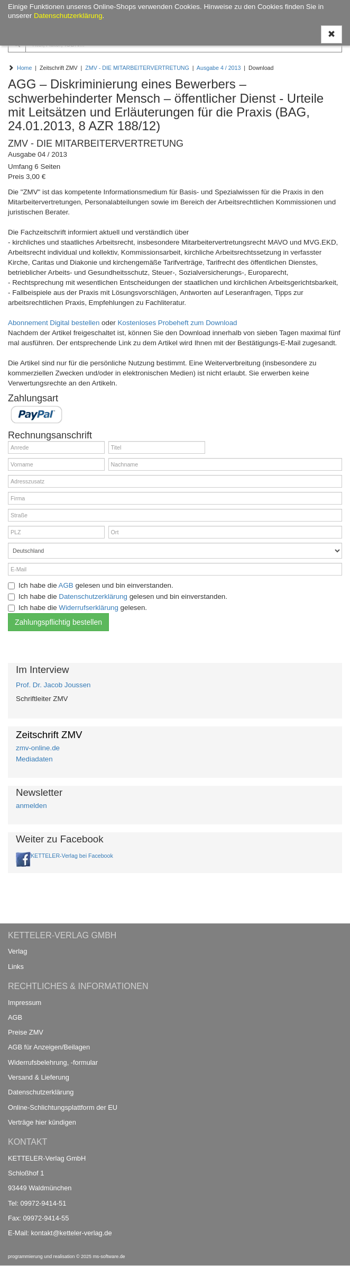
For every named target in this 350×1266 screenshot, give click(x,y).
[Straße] (175, 515)
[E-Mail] (175, 569)
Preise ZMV (25, 1032)
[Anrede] (56, 447)
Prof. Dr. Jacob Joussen (53, 685)
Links (16, 967)
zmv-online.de (38, 748)
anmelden (31, 806)
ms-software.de (109, 1256)
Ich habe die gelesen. (77, 608)
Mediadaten (34, 759)
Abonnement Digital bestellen (53, 323)
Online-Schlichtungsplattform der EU (62, 1107)
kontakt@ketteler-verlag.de (71, 1233)
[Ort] (225, 532)
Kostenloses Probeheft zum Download (177, 323)
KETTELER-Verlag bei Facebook (72, 855)
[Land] (175, 551)
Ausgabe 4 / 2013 (219, 68)
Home (24, 68)
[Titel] (156, 447)
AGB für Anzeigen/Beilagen (49, 1047)
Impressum (24, 1003)
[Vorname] (56, 464)
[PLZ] (56, 532)
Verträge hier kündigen (42, 1122)
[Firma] (175, 498)
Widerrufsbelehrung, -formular (53, 1062)
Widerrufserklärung (88, 608)
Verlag (17, 951)
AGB (66, 585)
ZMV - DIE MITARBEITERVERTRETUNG (137, 68)
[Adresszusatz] (175, 481)
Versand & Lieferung (38, 1077)
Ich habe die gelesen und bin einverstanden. (90, 585)
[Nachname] (225, 464)
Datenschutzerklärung (93, 596)
